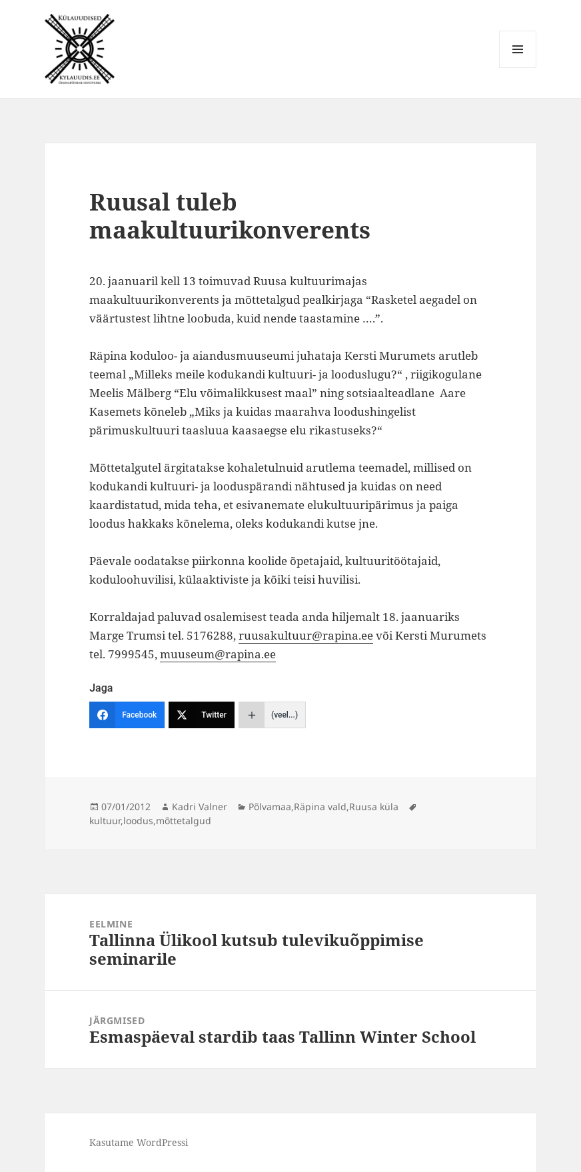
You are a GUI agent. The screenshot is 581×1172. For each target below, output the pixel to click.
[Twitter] (202, 715)
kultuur (105, 820)
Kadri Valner (199, 806)
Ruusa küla (373, 806)
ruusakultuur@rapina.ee (306, 635)
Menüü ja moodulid (518, 67)
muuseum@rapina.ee (218, 654)
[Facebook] (127, 715)
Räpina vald (320, 806)
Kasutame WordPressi (138, 1142)
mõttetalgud (183, 820)
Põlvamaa (270, 806)
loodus (138, 820)
